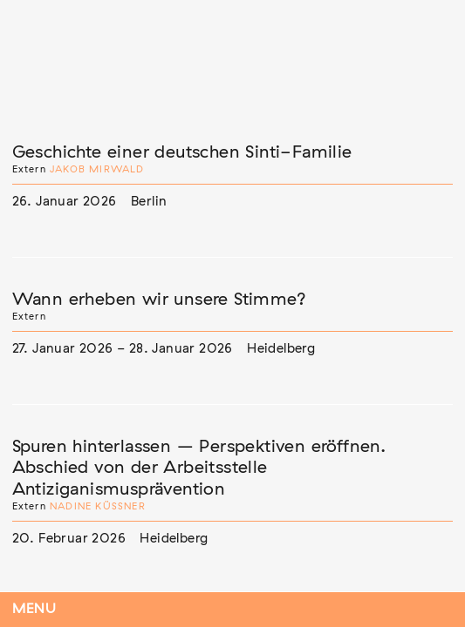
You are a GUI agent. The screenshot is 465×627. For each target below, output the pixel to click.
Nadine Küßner (98, 506)
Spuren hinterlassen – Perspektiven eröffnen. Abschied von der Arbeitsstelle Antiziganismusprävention (199, 468)
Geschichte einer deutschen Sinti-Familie (182, 152)
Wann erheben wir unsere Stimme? (159, 299)
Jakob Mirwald (97, 169)
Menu (34, 609)
